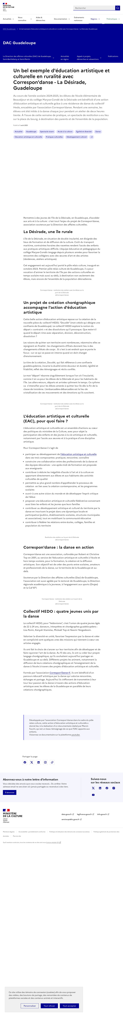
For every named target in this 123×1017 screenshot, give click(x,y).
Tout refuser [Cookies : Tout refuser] (49, 1005)
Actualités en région (65, 58)
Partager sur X (31, 933)
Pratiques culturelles (54, 137)
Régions (94, 19)
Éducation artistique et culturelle (28, 137)
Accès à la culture (65, 131)
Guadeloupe (31, 131)
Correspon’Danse (59, 795)
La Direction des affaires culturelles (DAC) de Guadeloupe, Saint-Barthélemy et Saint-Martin (27, 58)
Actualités (7, 19)
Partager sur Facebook (24, 933)
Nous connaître (22, 19)
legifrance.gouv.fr (84, 985)
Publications (113, 56)
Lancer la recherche (117, 8)
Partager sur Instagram (45, 933)
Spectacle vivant (47, 131)
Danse (98, 131)
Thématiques (111, 19)
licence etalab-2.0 (52, 1014)
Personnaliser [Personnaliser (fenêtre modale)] (30, 1005)
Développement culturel (77, 137)
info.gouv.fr (102, 985)
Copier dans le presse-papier (52, 933)
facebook (106, 959)
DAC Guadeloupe (9, 29)
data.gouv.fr (67, 985)
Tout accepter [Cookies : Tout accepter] (69, 1005)
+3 (92, 137)
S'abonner (9, 963)
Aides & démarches (40, 19)
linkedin (100, 959)
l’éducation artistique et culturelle (78, 515)
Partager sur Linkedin (38, 933)
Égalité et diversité (84, 131)
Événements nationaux (79, 19)
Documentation (60, 19)
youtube (76, 906)
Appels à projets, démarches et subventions (88, 58)
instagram (113, 959)
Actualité (18, 131)
